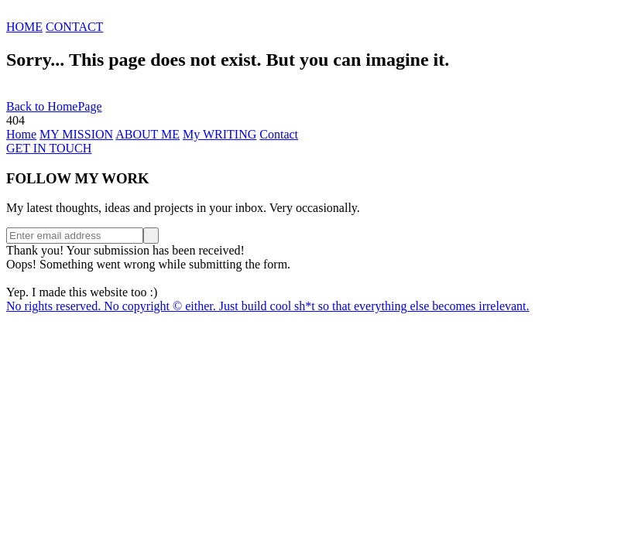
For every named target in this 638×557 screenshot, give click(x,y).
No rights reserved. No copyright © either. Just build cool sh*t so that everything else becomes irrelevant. (268, 306)
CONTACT (74, 26)
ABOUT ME (147, 134)
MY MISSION (76, 134)
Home (21, 134)
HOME (24, 26)
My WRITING (219, 134)
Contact (278, 134)
